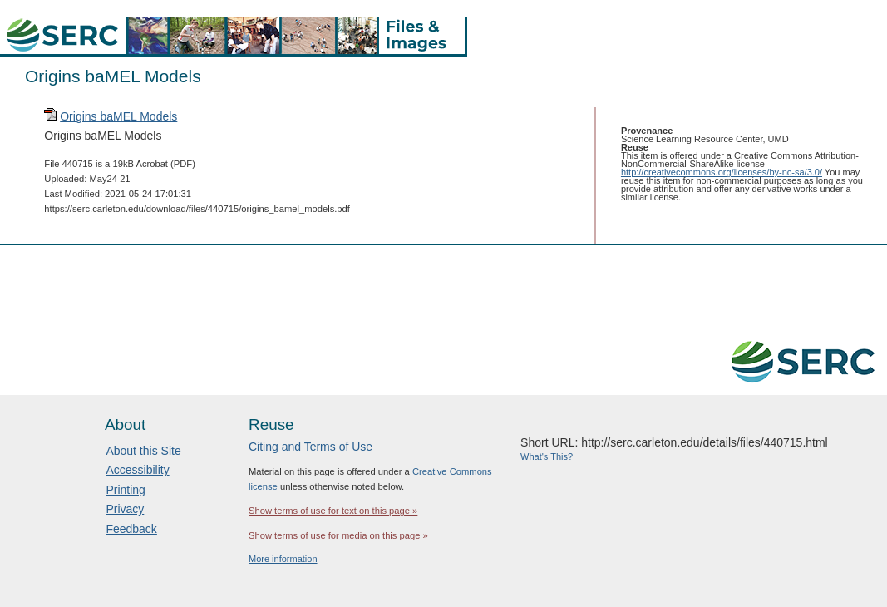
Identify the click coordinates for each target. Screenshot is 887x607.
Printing (125, 489)
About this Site (143, 450)
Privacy (125, 509)
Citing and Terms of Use (310, 446)
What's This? (546, 456)
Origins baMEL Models (118, 116)
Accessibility (137, 469)
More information (283, 559)
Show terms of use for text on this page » (333, 511)
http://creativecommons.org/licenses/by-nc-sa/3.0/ (721, 172)
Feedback (131, 528)
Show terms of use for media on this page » (338, 535)
